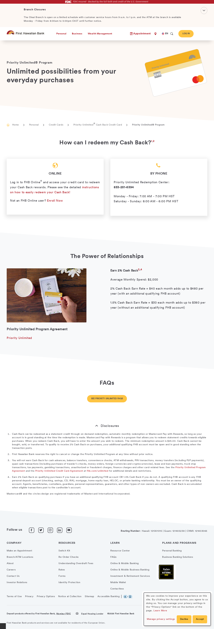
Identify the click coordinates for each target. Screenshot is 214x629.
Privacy (29, 596)
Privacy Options (46, 596)
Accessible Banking (108, 596)
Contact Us (13, 576)
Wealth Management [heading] (100, 34)
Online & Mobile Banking (124, 563)
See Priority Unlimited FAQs (107, 399)
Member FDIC (63, 614)
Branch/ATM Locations (20, 557)
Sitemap (89, 596)
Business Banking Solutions (177, 557)
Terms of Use (14, 596)
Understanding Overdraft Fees (76, 563)
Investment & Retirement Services (130, 576)
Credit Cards (56, 125)
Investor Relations (17, 582)
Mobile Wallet (118, 582)
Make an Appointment (19, 551)
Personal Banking (172, 551)
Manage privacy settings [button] (161, 619)
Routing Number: (130, 531)
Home (15, 125)
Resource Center (120, 551)
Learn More (160, 610)
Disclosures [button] (110, 426)
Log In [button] (186, 34)
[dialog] (177, 609)
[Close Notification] (204, 10)
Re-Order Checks (69, 557)
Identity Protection (69, 582)
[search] (171, 34)
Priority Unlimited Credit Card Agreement (59, 471)
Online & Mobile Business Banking (129, 570)
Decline (184, 619)
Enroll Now (55, 200)
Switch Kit (64, 551)
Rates (62, 570)
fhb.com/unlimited (97, 471)
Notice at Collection (69, 596)
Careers (11, 570)
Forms (62, 576)
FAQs (113, 557)
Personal (34, 125)
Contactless (117, 589)
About (10, 563)
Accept (200, 619)
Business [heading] (77, 34)
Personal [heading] (61, 34)
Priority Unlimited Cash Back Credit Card (97, 125)
